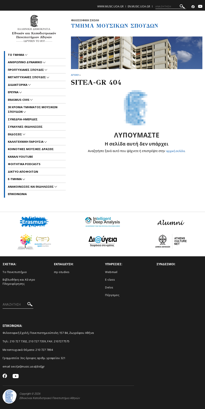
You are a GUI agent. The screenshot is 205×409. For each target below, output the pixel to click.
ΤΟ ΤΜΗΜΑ (16, 55)
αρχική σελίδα (175, 151)
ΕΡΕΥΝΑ (13, 92)
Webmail (111, 272)
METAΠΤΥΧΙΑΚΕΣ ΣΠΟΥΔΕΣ (27, 77)
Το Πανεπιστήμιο (15, 272)
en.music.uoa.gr (139, 6)
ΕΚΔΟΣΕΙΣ (15, 134)
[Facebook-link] (193, 7)
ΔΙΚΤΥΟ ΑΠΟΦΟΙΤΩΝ (23, 172)
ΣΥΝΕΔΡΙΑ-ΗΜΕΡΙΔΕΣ (23, 119)
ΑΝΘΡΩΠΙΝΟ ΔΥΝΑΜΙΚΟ (25, 62)
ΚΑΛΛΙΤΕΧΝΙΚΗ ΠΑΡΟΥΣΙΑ (26, 142)
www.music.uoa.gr (110, 6)
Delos (109, 287)
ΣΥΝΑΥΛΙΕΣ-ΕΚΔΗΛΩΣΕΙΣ (25, 127)
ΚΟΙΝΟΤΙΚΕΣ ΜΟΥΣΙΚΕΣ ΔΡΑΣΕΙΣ (31, 149)
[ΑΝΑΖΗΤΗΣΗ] (170, 6)
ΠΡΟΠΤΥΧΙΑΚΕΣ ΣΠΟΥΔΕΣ (26, 70)
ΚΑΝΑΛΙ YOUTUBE (20, 157)
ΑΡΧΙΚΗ (75, 74)
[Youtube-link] (200, 7)
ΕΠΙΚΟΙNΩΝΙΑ (17, 194)
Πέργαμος (112, 295)
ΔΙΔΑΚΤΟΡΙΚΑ (18, 85)
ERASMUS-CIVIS (19, 100)
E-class (110, 279)
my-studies (62, 272)
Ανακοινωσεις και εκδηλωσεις (31, 187)
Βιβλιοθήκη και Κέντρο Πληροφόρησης (19, 282)
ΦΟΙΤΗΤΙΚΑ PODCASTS (24, 164)
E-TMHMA (15, 179)
